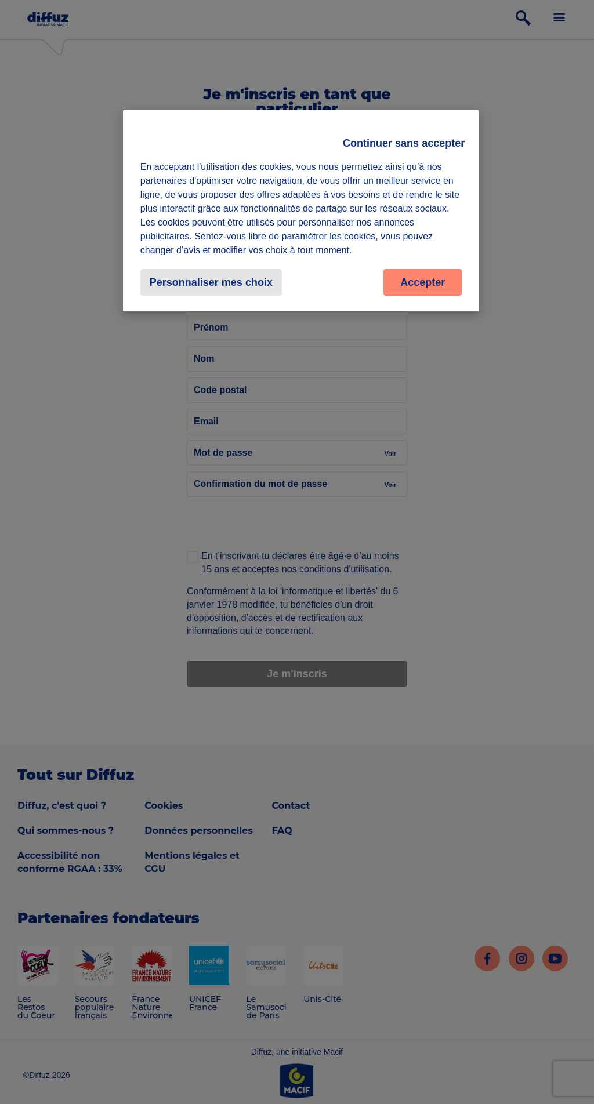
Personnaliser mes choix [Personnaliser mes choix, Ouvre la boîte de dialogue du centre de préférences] (211, 282)
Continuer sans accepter (404, 143)
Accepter (422, 282)
